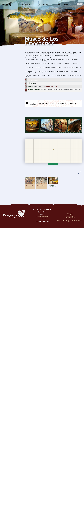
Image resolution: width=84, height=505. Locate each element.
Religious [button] (6, 52)
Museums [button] (6, 67)
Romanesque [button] (7, 50)
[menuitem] (26, 4)
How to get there (53, 164)
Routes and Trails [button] (9, 77)
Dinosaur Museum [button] (8, 64)
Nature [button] (6, 40)
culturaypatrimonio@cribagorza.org (50, 86)
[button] (31, 4)
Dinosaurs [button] (6, 58)
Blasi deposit (41, 185)
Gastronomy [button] (7, 72)
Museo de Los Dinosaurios (53, 186)
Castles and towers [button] (9, 47)
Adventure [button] (7, 43)
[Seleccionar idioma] (81, 1)
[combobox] (80, 4)
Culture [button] (6, 45)
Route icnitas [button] (7, 60)
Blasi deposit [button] (7, 62)
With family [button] (7, 74)
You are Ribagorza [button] (62, 4)
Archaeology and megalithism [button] (8, 55)
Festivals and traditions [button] (10, 69)
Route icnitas (29, 185)
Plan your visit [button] (43, 4)
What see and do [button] (25, 4)
